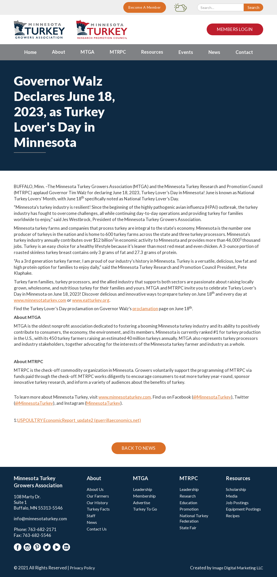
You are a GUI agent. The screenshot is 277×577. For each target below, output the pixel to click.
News (92, 522)
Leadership (142, 489)
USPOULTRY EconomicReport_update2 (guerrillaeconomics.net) (79, 420)
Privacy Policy (82, 567)
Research (188, 495)
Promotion (189, 508)
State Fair (188, 527)
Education (188, 502)
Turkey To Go (145, 508)
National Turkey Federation (194, 518)
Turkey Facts (98, 508)
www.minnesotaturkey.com (40, 300)
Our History (97, 502)
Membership (144, 495)
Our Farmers (98, 495)
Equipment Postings (243, 508)
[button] (58, 52)
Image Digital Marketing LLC (237, 567)
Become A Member (144, 7)
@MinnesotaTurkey (212, 397)
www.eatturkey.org (90, 300)
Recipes (233, 515)
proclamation (145, 308)
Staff (91, 515)
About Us (95, 489)
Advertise (141, 502)
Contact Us (97, 528)
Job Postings (237, 502)
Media (231, 495)
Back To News (139, 448)
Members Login (235, 29)
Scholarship (236, 489)
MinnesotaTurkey (103, 403)
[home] (39, 29)
